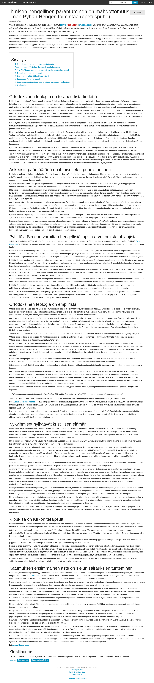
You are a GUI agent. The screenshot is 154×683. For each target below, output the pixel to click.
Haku (135, 2)
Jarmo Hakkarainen (21, 645)
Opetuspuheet (23, 660)
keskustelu (72, 25)
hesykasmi (36, 576)
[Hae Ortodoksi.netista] (120, 2)
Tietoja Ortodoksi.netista (77, 672)
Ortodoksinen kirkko (27, 2)
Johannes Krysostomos (24, 402)
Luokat (12, 660)
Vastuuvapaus (77, 674)
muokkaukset (85, 25)
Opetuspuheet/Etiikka (40, 660)
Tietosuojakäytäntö (77, 669)
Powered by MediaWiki (77, 679)
